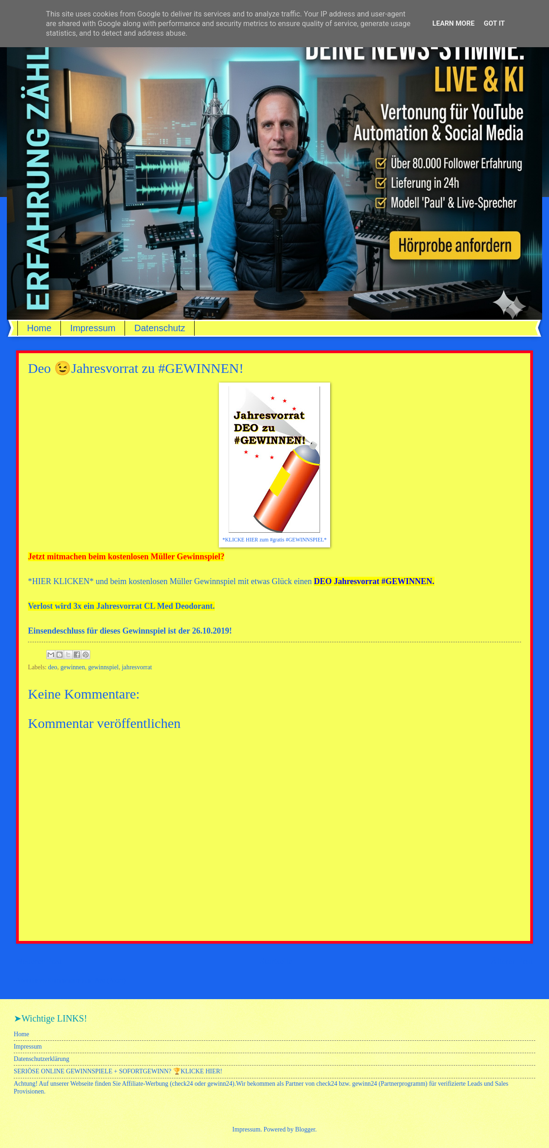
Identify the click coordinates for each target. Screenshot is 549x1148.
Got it (494, 23)
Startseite (276, 961)
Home (39, 328)
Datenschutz (159, 328)
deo (52, 667)
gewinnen (72, 667)
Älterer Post (511, 961)
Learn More (453, 23)
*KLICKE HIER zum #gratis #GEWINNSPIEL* (275, 540)
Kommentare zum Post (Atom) (87, 980)
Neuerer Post (39, 961)
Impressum (92, 328)
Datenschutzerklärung (41, 1058)
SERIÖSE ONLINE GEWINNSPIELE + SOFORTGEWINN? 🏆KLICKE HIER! (118, 1071)
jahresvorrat (137, 667)
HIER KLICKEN (60, 581)
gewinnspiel (103, 667)
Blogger (305, 1129)
